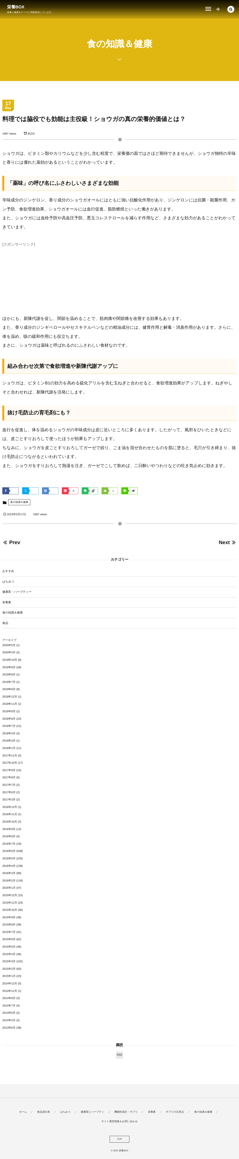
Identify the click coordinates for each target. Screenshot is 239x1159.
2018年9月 (9, 711)
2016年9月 (9, 829)
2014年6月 (9, 1012)
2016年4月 (9, 866)
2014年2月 (9, 1020)
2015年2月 (9, 968)
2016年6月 (9, 851)
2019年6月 (9, 689)
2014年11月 (9, 991)
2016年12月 (9, 807)
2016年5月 (9, 858)
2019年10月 (9, 659)
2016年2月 (9, 880)
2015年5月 (9, 946)
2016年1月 (9, 887)
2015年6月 (9, 939)
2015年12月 (9, 895)
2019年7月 (9, 682)
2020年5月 (9, 645)
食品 (5, 623)
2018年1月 (9, 748)
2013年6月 (9, 1027)
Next (228, 542)
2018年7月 (9, 726)
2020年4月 (9, 652)
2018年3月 (9, 740)
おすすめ (8, 571)
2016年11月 (9, 814)
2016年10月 (9, 821)
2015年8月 (9, 924)
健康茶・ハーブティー (17, 591)
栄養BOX (16, 7)
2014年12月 (9, 983)
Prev (11, 542)
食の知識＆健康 (19, 502)
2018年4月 (9, 733)
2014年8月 (9, 998)
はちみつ (8, 581)
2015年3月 (9, 961)
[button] (230, 9)
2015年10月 (9, 910)
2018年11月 (9, 703)
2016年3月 (9, 873)
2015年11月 (9, 902)
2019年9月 (9, 667)
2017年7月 (9, 784)
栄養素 (6, 602)
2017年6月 (9, 792)
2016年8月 (9, 836)
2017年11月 (9, 755)
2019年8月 (9, 674)
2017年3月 (9, 799)
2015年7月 (9, 932)
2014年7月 (9, 1005)
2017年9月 (9, 770)
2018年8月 (9, 718)
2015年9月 (9, 917)
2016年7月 (9, 843)
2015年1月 (9, 976)
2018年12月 (9, 696)
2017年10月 (9, 762)
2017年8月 (9, 777)
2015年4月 (9, 954)
